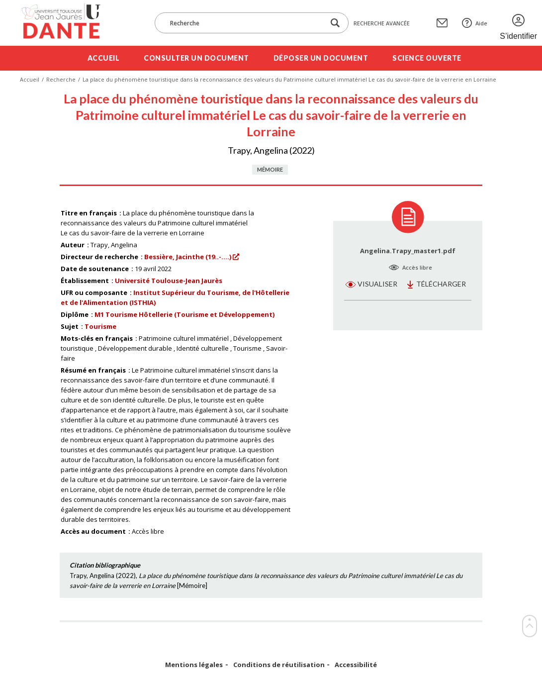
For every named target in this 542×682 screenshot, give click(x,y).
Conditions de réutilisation (279, 665)
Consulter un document (196, 58)
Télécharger (441, 284)
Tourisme (100, 326)
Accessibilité (356, 665)
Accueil (104, 58)
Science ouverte (426, 58)
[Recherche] (244, 23)
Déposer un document (320, 58)
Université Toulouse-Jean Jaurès (168, 280)
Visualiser (377, 284)
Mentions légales (194, 665)
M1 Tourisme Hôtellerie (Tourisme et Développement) (184, 314)
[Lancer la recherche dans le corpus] (335, 23)
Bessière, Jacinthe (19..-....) (187, 256)
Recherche (61, 79)
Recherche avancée (382, 23)
